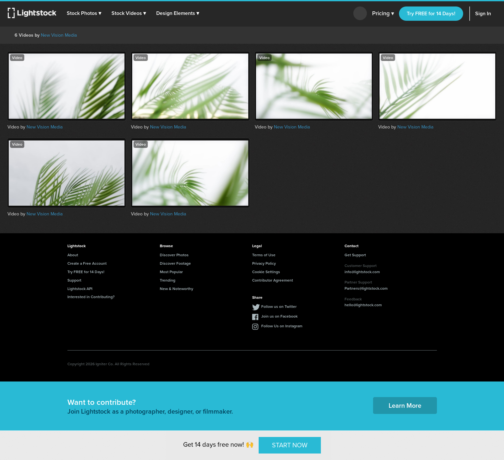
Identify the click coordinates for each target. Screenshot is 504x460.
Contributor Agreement (272, 280)
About (72, 255)
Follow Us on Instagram (281, 326)
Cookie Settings (266, 271)
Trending (167, 280)
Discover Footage (175, 263)
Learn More (405, 405)
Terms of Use (263, 255)
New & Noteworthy (176, 288)
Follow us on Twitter (279, 306)
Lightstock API (79, 288)
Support (74, 280)
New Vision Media (59, 35)
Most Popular (171, 271)
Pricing (383, 13)
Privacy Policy (264, 263)
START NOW (290, 445)
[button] (84, 13)
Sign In (483, 13)
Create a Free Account (87, 263)
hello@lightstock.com (363, 305)
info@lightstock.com (362, 271)
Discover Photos (174, 255)
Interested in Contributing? (91, 296)
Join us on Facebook (279, 316)
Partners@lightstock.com (366, 288)
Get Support (355, 255)
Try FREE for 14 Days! (431, 13)
